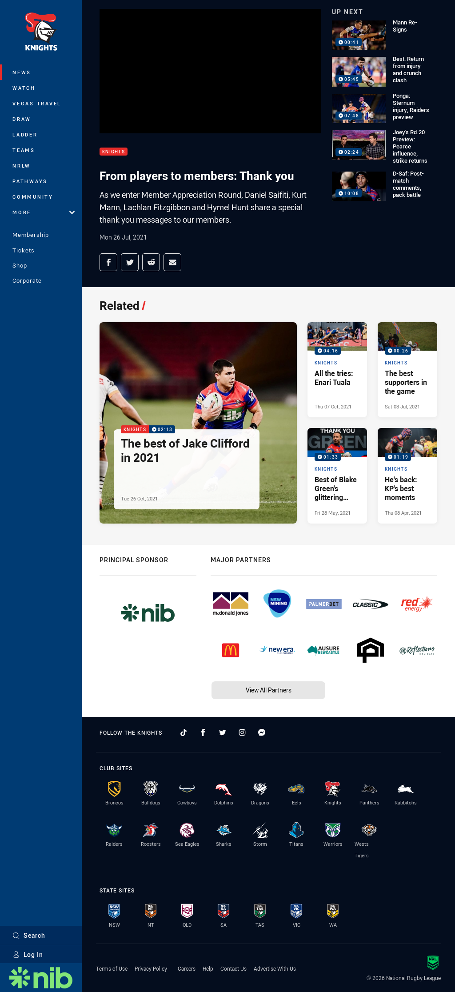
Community (32, 196)
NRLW (21, 165)
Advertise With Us (275, 968)
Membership (30, 235)
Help (208, 968)
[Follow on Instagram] (242, 732)
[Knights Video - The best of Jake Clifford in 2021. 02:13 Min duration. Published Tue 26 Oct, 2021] (198, 423)
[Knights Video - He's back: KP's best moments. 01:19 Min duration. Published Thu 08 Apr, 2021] (407, 475)
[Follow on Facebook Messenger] (261, 732)
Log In (27, 954)
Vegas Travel (36, 103)
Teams (23, 150)
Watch (24, 87)
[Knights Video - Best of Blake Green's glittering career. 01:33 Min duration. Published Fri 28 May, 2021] (337, 475)
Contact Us (233, 968)
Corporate (27, 280)
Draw (21, 119)
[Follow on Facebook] (203, 732)
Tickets (23, 250)
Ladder (25, 134)
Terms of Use (112, 968)
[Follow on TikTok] (183, 732)
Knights (113, 152)
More (43, 212)
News (21, 72)
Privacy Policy (151, 968)
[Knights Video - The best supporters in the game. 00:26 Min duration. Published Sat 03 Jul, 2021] (407, 369)
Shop (19, 265)
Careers (187, 968)
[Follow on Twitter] (222, 732)
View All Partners (268, 690)
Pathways (30, 181)
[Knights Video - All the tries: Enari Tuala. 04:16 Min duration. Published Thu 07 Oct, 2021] (337, 369)
